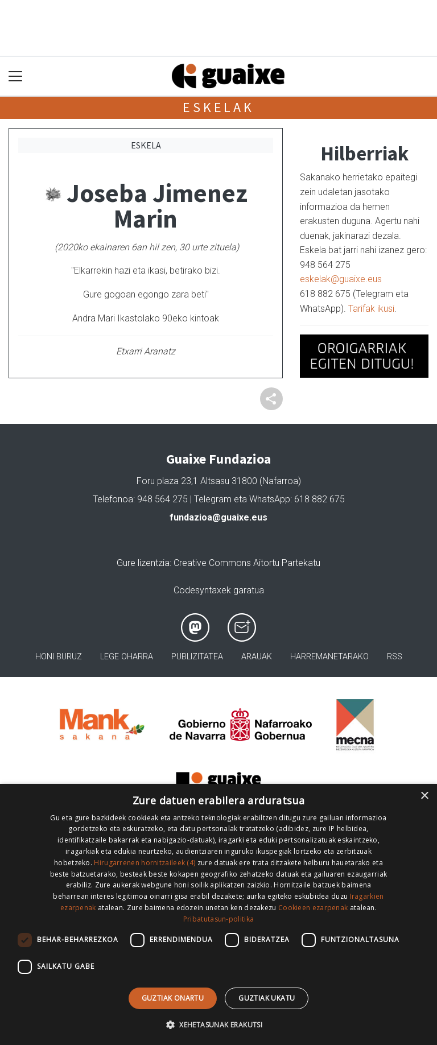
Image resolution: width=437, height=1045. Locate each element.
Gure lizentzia (143, 562)
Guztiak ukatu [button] (266, 998)
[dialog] (218, 914)
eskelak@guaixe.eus (341, 279)
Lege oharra (126, 657)
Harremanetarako (329, 657)
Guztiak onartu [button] (173, 998)
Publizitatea (197, 657)
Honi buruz (58, 657)
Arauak (256, 657)
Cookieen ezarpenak (313, 907)
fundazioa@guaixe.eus (218, 517)
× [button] (424, 796)
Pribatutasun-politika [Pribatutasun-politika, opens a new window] (218, 919)
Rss (394, 657)
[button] (218, 1024)
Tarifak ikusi (371, 308)
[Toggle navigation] (15, 76)
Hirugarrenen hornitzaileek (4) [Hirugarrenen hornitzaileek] (144, 863)
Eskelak (218, 107)
